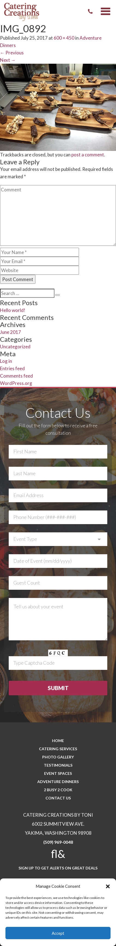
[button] (108, 886)
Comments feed (16, 376)
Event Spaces (58, 773)
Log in (6, 361)
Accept (58, 933)
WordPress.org (16, 383)
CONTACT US (58, 798)
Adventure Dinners (58, 781)
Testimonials (58, 765)
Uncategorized (15, 346)
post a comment (87, 154)
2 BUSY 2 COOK (58, 789)
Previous (12, 53)
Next (8, 60)
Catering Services (58, 748)
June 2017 (10, 332)
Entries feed (12, 368)
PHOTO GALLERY (58, 757)
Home (58, 740)
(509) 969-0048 (58, 842)
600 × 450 (64, 38)
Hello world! (12, 310)
